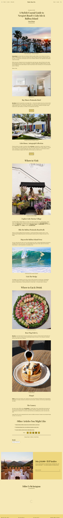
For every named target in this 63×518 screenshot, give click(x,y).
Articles (8, 2)
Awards (58, 2)
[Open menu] (2, 2)
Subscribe (12, 2)
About (54, 2)
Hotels (5, 2)
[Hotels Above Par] (31, 2)
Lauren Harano (31, 21)
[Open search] (61, 2)
